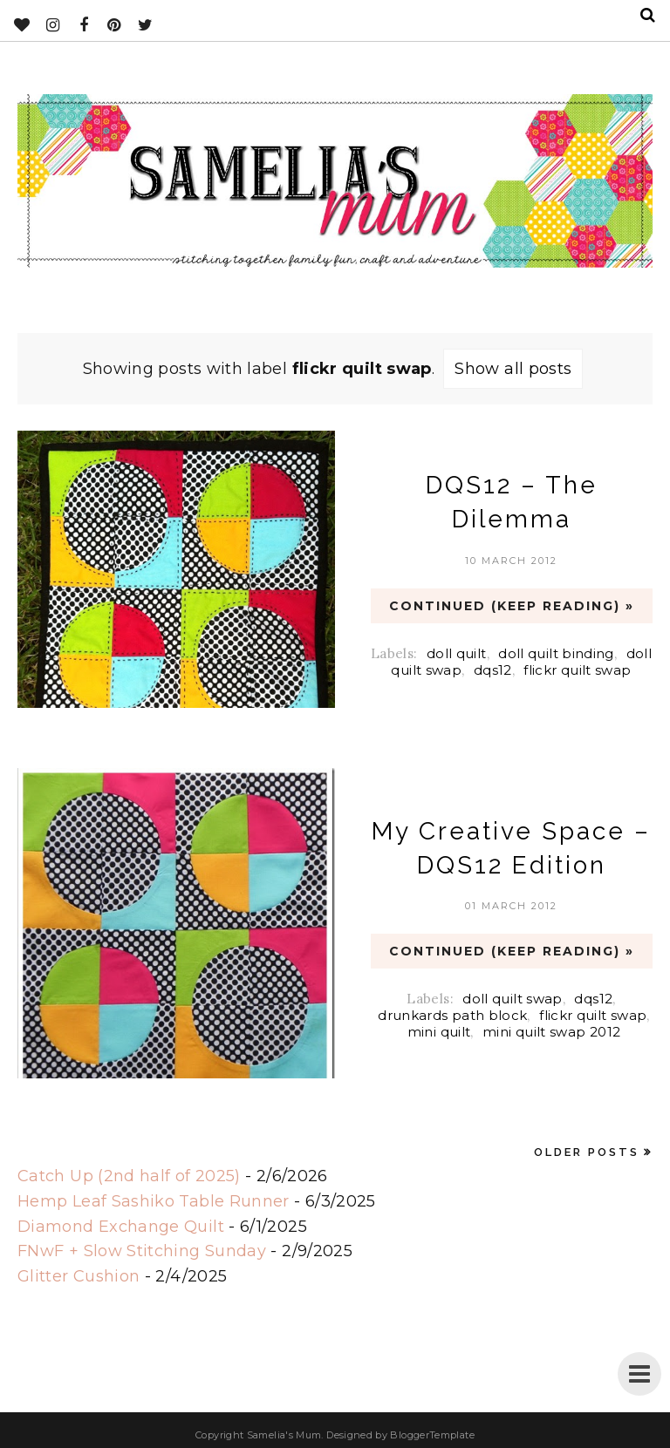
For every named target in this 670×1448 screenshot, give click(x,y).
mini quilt (439, 1031)
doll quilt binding (555, 653)
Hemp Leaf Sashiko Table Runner (153, 1201)
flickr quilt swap (577, 670)
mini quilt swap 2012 (551, 1031)
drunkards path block (452, 1015)
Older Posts (586, 1152)
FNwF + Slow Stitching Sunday (141, 1251)
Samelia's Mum (284, 1435)
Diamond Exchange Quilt (120, 1226)
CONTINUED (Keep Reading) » (511, 606)
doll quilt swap (512, 998)
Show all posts (513, 368)
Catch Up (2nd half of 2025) (129, 1176)
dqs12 (493, 670)
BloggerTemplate (432, 1435)
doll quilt (457, 653)
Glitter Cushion (78, 1276)
